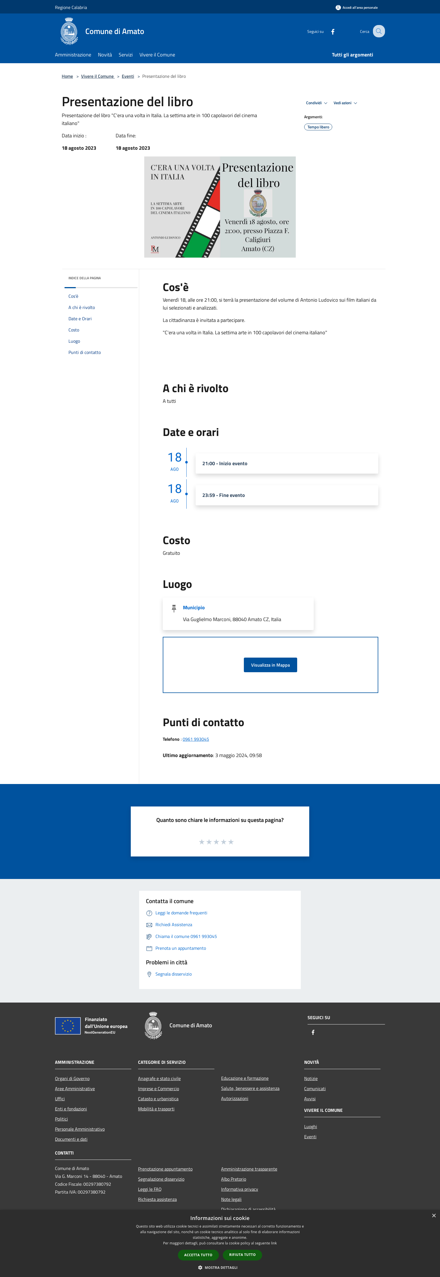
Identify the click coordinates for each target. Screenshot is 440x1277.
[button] (220, 1267)
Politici (61, 1118)
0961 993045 (196, 739)
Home (67, 76)
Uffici (60, 1098)
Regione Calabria (71, 7)
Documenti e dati (71, 1139)
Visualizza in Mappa (270, 665)
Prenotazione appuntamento (165, 1168)
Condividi (317, 103)
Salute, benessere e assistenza (250, 1088)
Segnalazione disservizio (161, 1179)
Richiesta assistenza (157, 1199)
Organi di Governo (72, 1078)
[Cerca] (378, 31)
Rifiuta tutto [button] (242, 1254)
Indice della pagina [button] (84, 278)
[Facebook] (328, 31)
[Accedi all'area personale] (356, 7)
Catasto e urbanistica (158, 1098)
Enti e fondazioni (71, 1108)
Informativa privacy (239, 1189)
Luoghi (310, 1126)
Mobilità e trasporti (156, 1108)
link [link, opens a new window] (274, 1243)
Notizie (311, 1078)
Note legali (231, 1199)
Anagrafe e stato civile (159, 1078)
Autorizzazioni (234, 1098)
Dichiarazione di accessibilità (248, 1209)
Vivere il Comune (98, 76)
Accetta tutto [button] (198, 1255)
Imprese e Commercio (158, 1088)
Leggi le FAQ (150, 1189)
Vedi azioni (346, 103)
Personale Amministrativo (80, 1129)
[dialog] (220, 1243)
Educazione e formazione (245, 1078)
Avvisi (310, 1098)
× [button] (434, 1216)
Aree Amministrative (75, 1088)
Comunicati (315, 1088)
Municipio (194, 607)
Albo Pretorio (233, 1179)
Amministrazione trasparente (249, 1168)
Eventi (128, 76)
